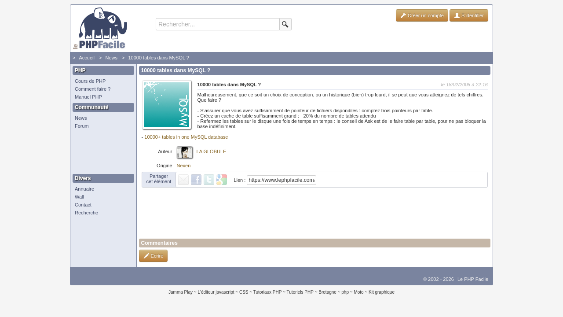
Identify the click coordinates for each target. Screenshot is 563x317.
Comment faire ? (92, 89)
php (345, 292)
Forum (82, 126)
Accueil (86, 57)
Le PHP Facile (472, 279)
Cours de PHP (90, 81)
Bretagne (327, 292)
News (111, 57)
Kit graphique (382, 292)
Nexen (184, 165)
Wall (79, 196)
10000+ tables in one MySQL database (186, 137)
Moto (358, 292)
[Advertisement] (101, 152)
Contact (83, 204)
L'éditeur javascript (215, 292)
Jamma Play (180, 292)
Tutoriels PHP (300, 292)
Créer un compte (422, 15)
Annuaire (84, 189)
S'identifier (469, 15)
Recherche (86, 212)
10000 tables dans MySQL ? (158, 57)
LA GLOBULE (212, 151)
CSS (244, 292)
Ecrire (153, 256)
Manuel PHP (88, 97)
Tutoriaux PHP (267, 292)
